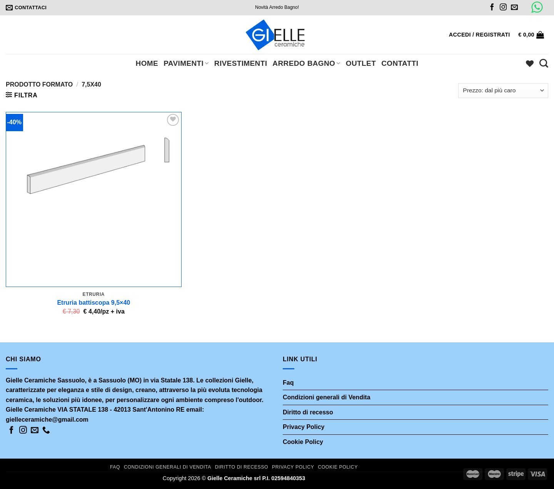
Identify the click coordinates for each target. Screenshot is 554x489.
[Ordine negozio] (503, 90)
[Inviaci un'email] (514, 8)
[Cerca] (543, 63)
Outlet (361, 63)
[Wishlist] (530, 63)
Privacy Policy (304, 427)
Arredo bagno (306, 63)
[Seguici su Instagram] (503, 8)
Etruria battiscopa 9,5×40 (93, 302)
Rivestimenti (240, 63)
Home (147, 63)
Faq (288, 382)
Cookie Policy (303, 442)
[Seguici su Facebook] (492, 8)
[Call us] (46, 430)
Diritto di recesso (308, 412)
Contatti (399, 63)
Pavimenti (186, 63)
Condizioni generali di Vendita (326, 397)
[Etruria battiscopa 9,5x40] (94, 199)
